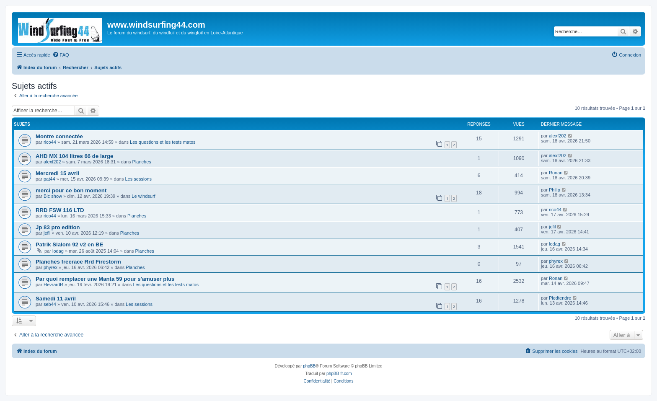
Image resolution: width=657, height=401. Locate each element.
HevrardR (53, 284)
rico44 (50, 142)
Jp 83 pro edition (58, 227)
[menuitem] (60, 55)
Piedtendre (560, 297)
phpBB (309, 366)
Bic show (53, 196)
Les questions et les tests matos (163, 142)
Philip (554, 189)
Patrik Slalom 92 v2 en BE (69, 244)
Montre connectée (59, 136)
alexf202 (557, 135)
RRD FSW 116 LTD (60, 210)
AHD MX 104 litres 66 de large (74, 156)
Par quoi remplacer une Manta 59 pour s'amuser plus (105, 279)
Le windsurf (143, 196)
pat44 (49, 178)
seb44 (50, 304)
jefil (47, 232)
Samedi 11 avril (56, 298)
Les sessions (138, 178)
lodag (58, 251)
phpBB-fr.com (339, 373)
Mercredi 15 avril (57, 173)
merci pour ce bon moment (71, 190)
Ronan (555, 172)
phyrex (50, 267)
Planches (141, 161)
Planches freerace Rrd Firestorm (78, 262)
